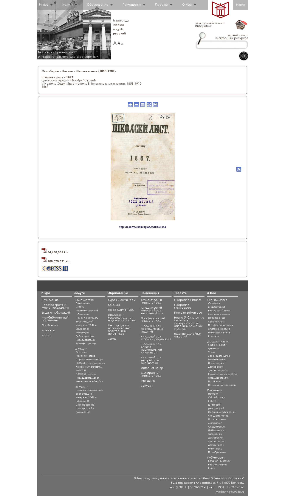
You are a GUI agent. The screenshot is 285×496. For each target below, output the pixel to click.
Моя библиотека (85, 356)
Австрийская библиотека (216, 446)
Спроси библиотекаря (89, 359)
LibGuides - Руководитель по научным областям (121, 317)
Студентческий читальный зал (151, 301)
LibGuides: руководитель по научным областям (90, 365)
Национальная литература (217, 421)
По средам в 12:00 (121, 310)
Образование (97, 4)
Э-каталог (82, 352)
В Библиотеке (84, 300)
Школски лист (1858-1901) (96, 71)
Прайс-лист (50, 325)
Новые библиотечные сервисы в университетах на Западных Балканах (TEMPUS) (189, 323)
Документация (217, 341)
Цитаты (80, 307)
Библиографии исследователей (86, 338)
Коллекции (82, 332)
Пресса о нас (216, 318)
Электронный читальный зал (151, 374)
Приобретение (217, 452)
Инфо (43, 4)
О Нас (187, 4)
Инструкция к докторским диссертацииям (218, 366)
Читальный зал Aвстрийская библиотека (151, 360)
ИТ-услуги (81, 387)
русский (119, 33)
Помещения (131, 4)
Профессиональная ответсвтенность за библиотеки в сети (220, 328)
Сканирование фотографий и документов (85, 408)
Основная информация (216, 305)
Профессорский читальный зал (153, 319)
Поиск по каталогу (87, 318)
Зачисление (50, 300)
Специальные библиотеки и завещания (216, 430)
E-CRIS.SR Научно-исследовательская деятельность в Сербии (89, 377)
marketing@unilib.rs (229, 492)
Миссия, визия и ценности (217, 346)
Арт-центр (148, 380)
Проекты (161, 4)
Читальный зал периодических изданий (152, 328)
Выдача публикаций (56, 312)
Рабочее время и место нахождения (55, 306)
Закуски (147, 385)
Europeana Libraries (187, 300)
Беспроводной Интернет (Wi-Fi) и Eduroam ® (86, 325)
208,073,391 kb (55, 261)
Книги (211, 468)
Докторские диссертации (216, 439)
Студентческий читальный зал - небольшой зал (152, 310)
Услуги (67, 4)
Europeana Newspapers (182, 306)
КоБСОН (81, 370)
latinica (118, 25)
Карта (46, 335)
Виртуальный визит (219, 310)
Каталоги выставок (219, 461)
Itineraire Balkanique (188, 312)
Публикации (216, 457)
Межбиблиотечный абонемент (55, 319)
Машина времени (219, 314)
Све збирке (50, 71)
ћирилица (121, 20)
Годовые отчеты (217, 359)
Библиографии (217, 464)
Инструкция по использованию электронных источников (119, 329)
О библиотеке (217, 300)
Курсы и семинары (121, 300)
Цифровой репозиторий (216, 406)
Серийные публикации (222, 412)
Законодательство (219, 356)
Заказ (112, 339)
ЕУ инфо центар (86, 343)
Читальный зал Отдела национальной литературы (151, 348)
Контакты (48, 330)
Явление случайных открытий (187, 335)
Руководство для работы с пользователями (222, 375)
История (213, 393)
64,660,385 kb (55, 252)
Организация (216, 321)
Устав (211, 352)
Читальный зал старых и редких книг (156, 338)
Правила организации (222, 385)
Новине (67, 71)
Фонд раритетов (218, 415)
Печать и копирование (89, 390)
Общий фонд (216, 397)
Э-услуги (81, 349)
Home (240, 5)
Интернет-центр (152, 368)
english (118, 29)
